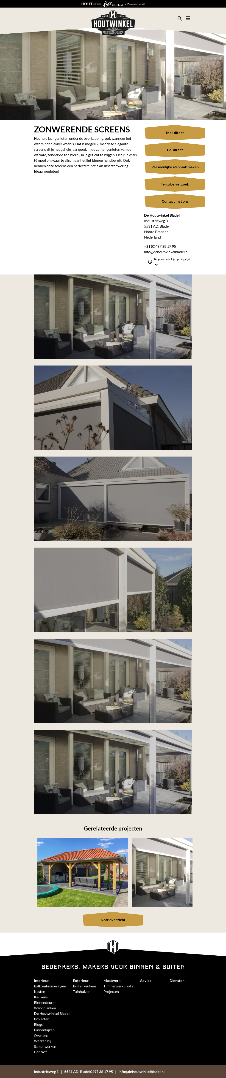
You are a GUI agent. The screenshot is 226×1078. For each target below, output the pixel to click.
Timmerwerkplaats (118, 986)
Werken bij (42, 1041)
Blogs (38, 1024)
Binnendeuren (45, 1002)
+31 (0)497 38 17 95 (160, 246)
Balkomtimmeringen (50, 986)
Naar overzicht (113, 919)
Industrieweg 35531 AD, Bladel (62, 1071)
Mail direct (175, 132)
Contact (40, 1052)
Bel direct (175, 150)
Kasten (39, 991)
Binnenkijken (44, 1030)
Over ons (41, 1035)
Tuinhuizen (81, 991)
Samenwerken (45, 1046)
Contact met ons (175, 201)
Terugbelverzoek (175, 184)
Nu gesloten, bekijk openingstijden (173, 262)
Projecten (111, 991)
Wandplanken (45, 1008)
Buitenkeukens (85, 986)
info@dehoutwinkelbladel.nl (166, 252)
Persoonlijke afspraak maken (175, 167)
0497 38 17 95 (101, 1071)
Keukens (41, 997)
